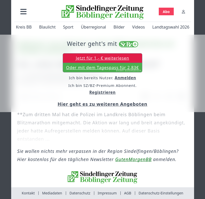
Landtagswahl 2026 (170, 27)
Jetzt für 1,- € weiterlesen (102, 58)
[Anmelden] (183, 11)
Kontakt (28, 193)
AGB (127, 193)
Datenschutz (80, 193)
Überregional (93, 27)
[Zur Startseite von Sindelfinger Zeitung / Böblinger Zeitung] (102, 12)
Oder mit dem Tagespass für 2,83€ (103, 68)
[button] (23, 11)
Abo (166, 11)
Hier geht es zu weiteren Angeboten (102, 104)
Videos (138, 27)
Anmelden (125, 77)
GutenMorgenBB (133, 159)
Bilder (118, 27)
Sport (68, 27)
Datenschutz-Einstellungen (161, 193)
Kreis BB (23, 27)
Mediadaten (52, 193)
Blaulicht (47, 27)
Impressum (107, 193)
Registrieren (102, 92)
